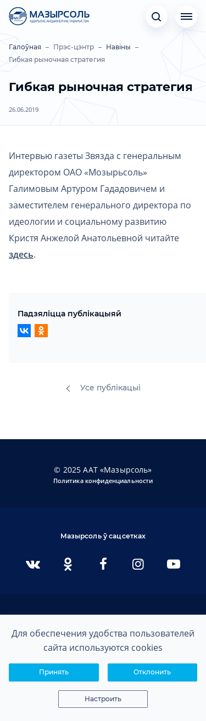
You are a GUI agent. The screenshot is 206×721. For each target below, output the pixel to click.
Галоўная (25, 47)
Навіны (118, 47)
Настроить (103, 699)
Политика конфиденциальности (103, 480)
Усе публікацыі (103, 388)
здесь (21, 254)
